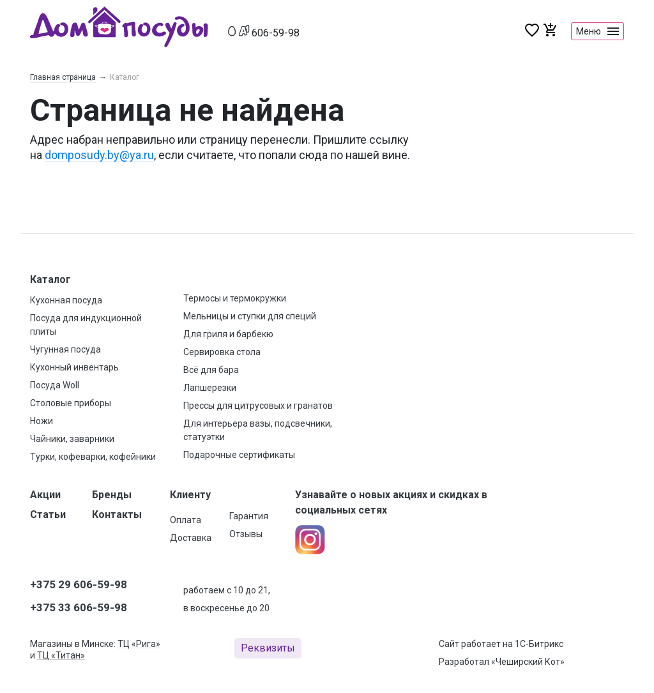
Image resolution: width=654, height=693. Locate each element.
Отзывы (245, 534)
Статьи (48, 514)
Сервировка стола (222, 352)
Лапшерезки (209, 388)
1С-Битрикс (539, 644)
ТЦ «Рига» (139, 644)
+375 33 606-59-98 (78, 607)
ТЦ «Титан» (61, 655)
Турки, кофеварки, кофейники (93, 457)
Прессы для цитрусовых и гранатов (258, 405)
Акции (45, 495)
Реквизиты (268, 648)
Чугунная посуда (65, 349)
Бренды (112, 495)
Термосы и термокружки (234, 298)
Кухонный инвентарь (74, 367)
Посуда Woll (54, 385)
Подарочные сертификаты (239, 455)
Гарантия (248, 516)
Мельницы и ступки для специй (249, 316)
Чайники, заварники (72, 439)
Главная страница (63, 77)
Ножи (41, 421)
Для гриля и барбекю (228, 334)
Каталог (50, 279)
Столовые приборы (70, 403)
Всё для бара (211, 370)
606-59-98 (276, 33)
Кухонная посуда (66, 300)
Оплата (185, 520)
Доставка (190, 538)
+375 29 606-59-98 (78, 584)
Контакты (117, 514)
